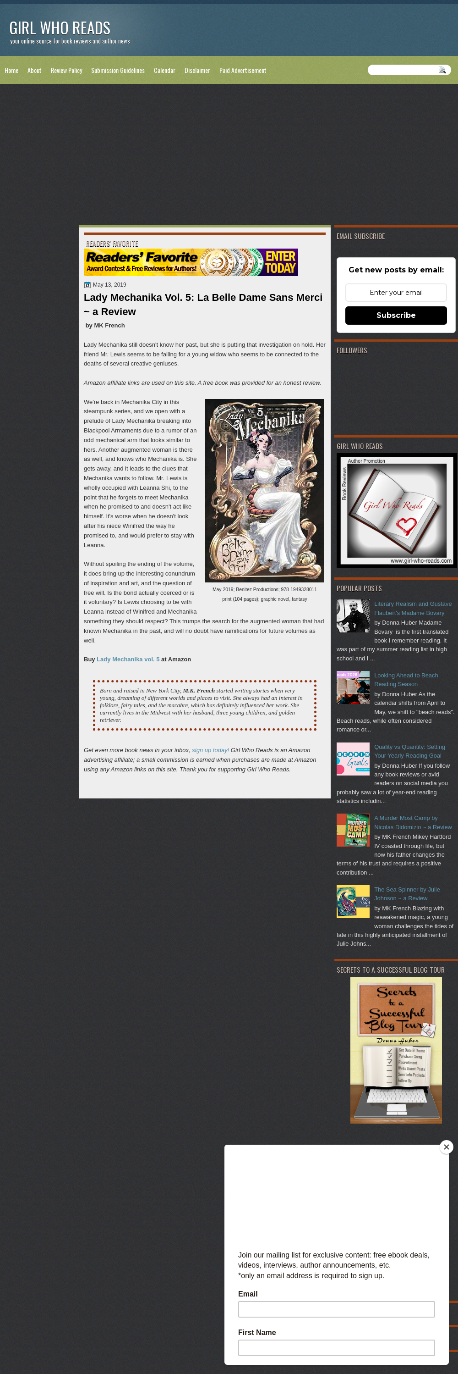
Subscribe (396, 315)
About (34, 70)
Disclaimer (197, 70)
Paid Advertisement (243, 70)
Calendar (164, 70)
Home (11, 70)
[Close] (446, 1147)
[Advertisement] (229, 156)
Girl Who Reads (59, 27)
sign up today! (210, 750)
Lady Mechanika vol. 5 (128, 659)
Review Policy (66, 70)
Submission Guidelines (118, 70)
